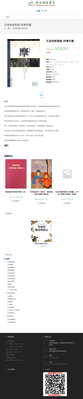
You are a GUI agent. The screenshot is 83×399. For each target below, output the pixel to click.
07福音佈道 (11, 279)
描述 (41, 95)
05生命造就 (11, 273)
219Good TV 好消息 (13, 310)
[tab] (41, 95)
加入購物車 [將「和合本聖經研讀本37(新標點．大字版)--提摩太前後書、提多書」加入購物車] (67, 203)
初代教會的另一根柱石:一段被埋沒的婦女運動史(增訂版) (41, 193)
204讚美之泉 (11, 299)
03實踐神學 (11, 267)
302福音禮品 (11, 322)
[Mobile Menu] (43, 11)
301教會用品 (11, 319)
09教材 (9, 284)
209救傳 (10, 302)
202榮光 (10, 296)
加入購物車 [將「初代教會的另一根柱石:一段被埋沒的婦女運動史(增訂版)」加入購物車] (41, 203)
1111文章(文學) (12, 290)
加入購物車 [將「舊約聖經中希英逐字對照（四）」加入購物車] (15, 201)
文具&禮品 (9, 316)
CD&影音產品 (10, 293)
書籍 (50, 62)
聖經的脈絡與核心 (41, 243)
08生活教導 (11, 281)
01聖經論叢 (56, 62)
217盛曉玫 (10, 307)
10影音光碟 (11, 287)
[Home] (5, 28)
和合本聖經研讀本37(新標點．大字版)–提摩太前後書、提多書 (67, 193)
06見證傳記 (11, 276)
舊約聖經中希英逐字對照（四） (15, 192)
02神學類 (10, 265)
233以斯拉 (10, 313)
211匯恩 (10, 304)
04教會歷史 (11, 270)
